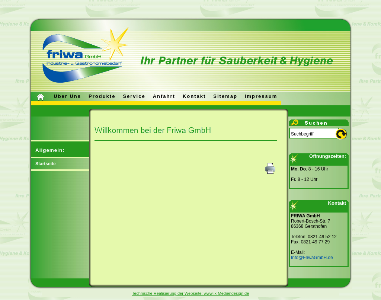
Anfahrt (164, 96)
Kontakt (194, 96)
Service (134, 96)
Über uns (67, 96)
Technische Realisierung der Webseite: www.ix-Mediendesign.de (190, 293)
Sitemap (225, 96)
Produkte (102, 96)
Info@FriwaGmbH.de (312, 257)
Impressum (261, 96)
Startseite (45, 163)
